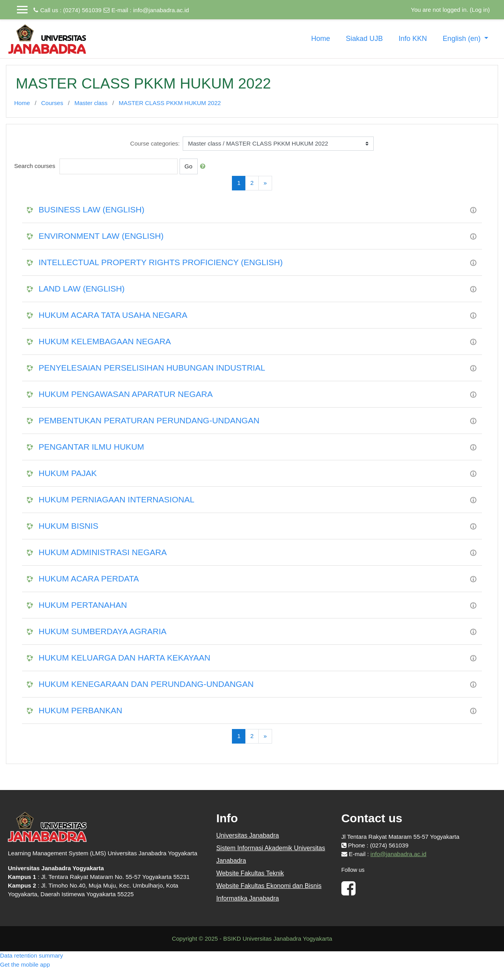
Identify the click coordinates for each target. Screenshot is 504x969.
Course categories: (155, 143)
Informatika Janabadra (247, 898)
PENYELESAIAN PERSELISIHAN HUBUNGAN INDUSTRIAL (152, 367)
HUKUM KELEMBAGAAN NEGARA (105, 341)
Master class (90, 103)
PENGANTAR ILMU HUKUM (91, 446)
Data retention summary (31, 955)
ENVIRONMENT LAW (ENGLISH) (101, 235)
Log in (480, 9)
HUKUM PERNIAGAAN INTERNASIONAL (117, 499)
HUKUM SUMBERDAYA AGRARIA (103, 631)
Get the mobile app (25, 964)
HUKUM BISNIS (68, 525)
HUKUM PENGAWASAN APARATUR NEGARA (126, 394)
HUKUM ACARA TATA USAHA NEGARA (113, 314)
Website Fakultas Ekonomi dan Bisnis (268, 885)
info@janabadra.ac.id (161, 10)
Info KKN (412, 38)
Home (320, 38)
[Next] (265, 183)
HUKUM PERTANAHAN (83, 604)
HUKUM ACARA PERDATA (89, 578)
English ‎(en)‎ (462, 38)
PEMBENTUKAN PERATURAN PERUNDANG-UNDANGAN (149, 420)
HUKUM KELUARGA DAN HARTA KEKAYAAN (124, 657)
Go (189, 166)
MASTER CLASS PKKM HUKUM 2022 (170, 103)
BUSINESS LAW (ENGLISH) (92, 209)
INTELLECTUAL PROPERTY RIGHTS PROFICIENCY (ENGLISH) (161, 262)
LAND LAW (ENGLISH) (82, 288)
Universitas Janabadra (247, 835)
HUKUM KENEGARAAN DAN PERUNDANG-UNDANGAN (146, 683)
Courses (52, 103)
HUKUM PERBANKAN (80, 710)
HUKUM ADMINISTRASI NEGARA (103, 552)
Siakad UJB (364, 38)
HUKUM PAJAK (68, 473)
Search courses (34, 165)
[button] (204, 167)
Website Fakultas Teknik (250, 873)
